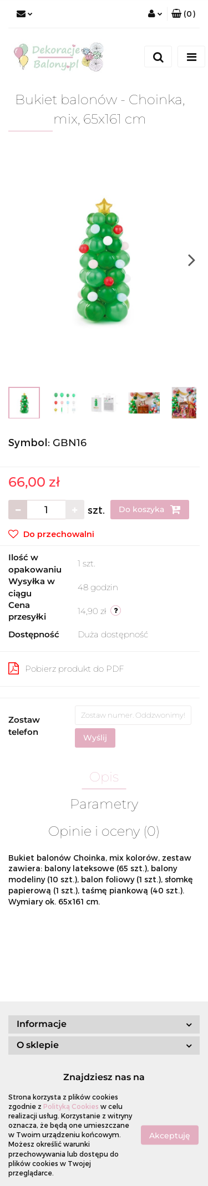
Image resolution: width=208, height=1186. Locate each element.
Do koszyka (150, 509)
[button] (183, 14)
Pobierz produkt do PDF (66, 668)
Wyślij (95, 738)
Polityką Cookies (71, 1106)
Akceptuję (169, 1135)
